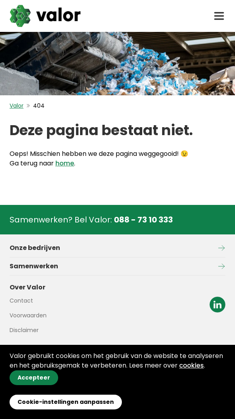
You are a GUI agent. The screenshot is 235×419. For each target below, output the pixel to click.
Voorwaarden (28, 315)
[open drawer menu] (219, 16)
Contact (21, 301)
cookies (191, 365)
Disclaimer (24, 330)
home (64, 163)
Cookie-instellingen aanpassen (66, 402)
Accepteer (34, 378)
